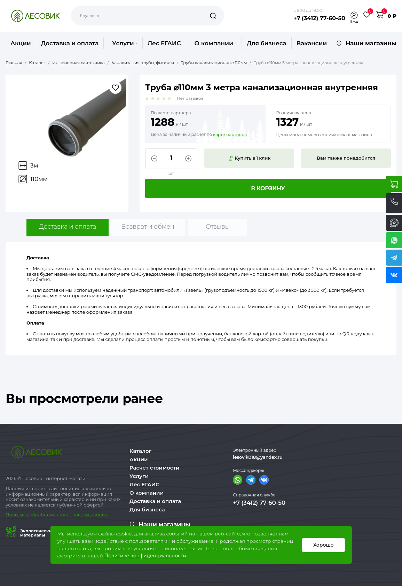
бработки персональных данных (70, 514)
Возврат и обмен (147, 226)
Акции (20, 43)
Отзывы (218, 226)
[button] (354, 15)
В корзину (268, 188)
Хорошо (323, 545)
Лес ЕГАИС (164, 43)
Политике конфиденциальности (145, 556)
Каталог (140, 451)
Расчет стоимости (154, 467)
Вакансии (312, 43)
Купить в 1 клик (249, 158)
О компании (216, 43)
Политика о (19, 514)
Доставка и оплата (70, 43)
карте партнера (230, 134)
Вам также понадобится (346, 158)
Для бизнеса (266, 43)
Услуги (124, 43)
